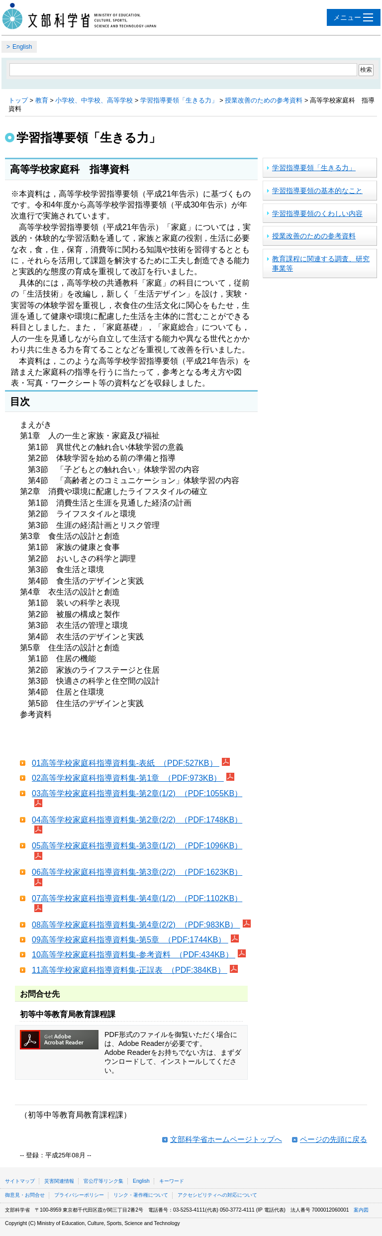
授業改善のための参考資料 (263, 100)
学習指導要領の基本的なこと (317, 191)
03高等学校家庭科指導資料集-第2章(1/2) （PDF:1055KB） (137, 793)
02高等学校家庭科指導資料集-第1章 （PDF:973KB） (128, 778)
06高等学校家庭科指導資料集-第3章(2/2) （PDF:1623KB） (137, 872)
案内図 (361, 1210)
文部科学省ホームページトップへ (226, 1139)
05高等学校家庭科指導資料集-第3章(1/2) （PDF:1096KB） (137, 845)
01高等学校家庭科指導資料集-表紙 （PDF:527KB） (125, 763)
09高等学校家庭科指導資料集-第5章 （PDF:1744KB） (130, 939)
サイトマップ (20, 1181)
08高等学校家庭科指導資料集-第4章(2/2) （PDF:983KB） (136, 925)
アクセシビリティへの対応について (217, 1195)
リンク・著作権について (140, 1195)
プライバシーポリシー (79, 1195)
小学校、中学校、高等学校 (94, 100)
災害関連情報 (59, 1181)
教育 (41, 100)
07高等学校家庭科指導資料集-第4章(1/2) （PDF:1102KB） (137, 898)
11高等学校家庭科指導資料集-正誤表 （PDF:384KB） (129, 970)
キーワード (171, 1181)
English (22, 46)
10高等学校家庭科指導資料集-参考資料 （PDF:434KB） (133, 954)
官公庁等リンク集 (103, 1181)
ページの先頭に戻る (333, 1139)
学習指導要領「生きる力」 (179, 100)
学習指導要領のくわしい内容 (317, 213)
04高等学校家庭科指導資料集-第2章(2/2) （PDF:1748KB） (137, 820)
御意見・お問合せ (25, 1195)
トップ (18, 100)
